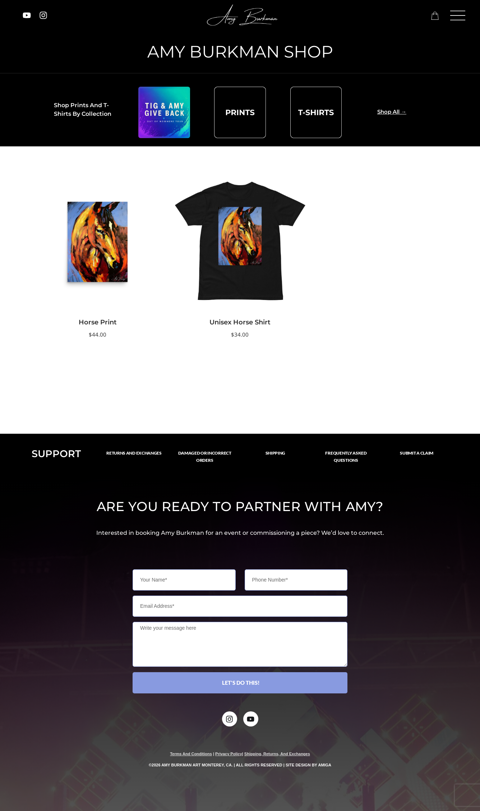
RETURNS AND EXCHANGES (134, 453)
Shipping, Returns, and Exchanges (277, 754)
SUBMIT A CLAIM (416, 453)
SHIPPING (276, 453)
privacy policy (228, 754)
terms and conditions (191, 754)
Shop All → (391, 111)
